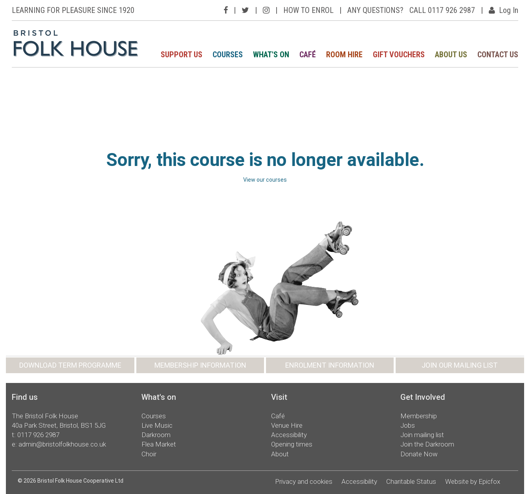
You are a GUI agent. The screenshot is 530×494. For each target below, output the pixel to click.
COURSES (228, 54)
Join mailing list (422, 435)
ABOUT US (451, 54)
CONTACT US (497, 54)
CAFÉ (307, 54)
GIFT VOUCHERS (399, 54)
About (280, 454)
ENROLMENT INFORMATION (329, 365)
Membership (418, 416)
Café (278, 416)
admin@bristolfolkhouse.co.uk (62, 444)
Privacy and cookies (303, 481)
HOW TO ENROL (308, 10)
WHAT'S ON (271, 54)
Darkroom (156, 435)
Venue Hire (287, 425)
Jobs (407, 425)
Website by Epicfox (472, 481)
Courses (153, 416)
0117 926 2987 (38, 435)
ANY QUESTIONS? (375, 10)
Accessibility (289, 435)
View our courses (265, 180)
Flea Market (158, 444)
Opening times (291, 444)
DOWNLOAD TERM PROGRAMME (70, 365)
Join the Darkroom (427, 444)
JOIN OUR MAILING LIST (460, 365)
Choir (148, 454)
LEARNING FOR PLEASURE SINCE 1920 (73, 10)
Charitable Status (411, 481)
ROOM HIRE (344, 54)
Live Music (156, 425)
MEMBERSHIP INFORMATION (200, 365)
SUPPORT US (181, 54)
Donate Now (419, 454)
